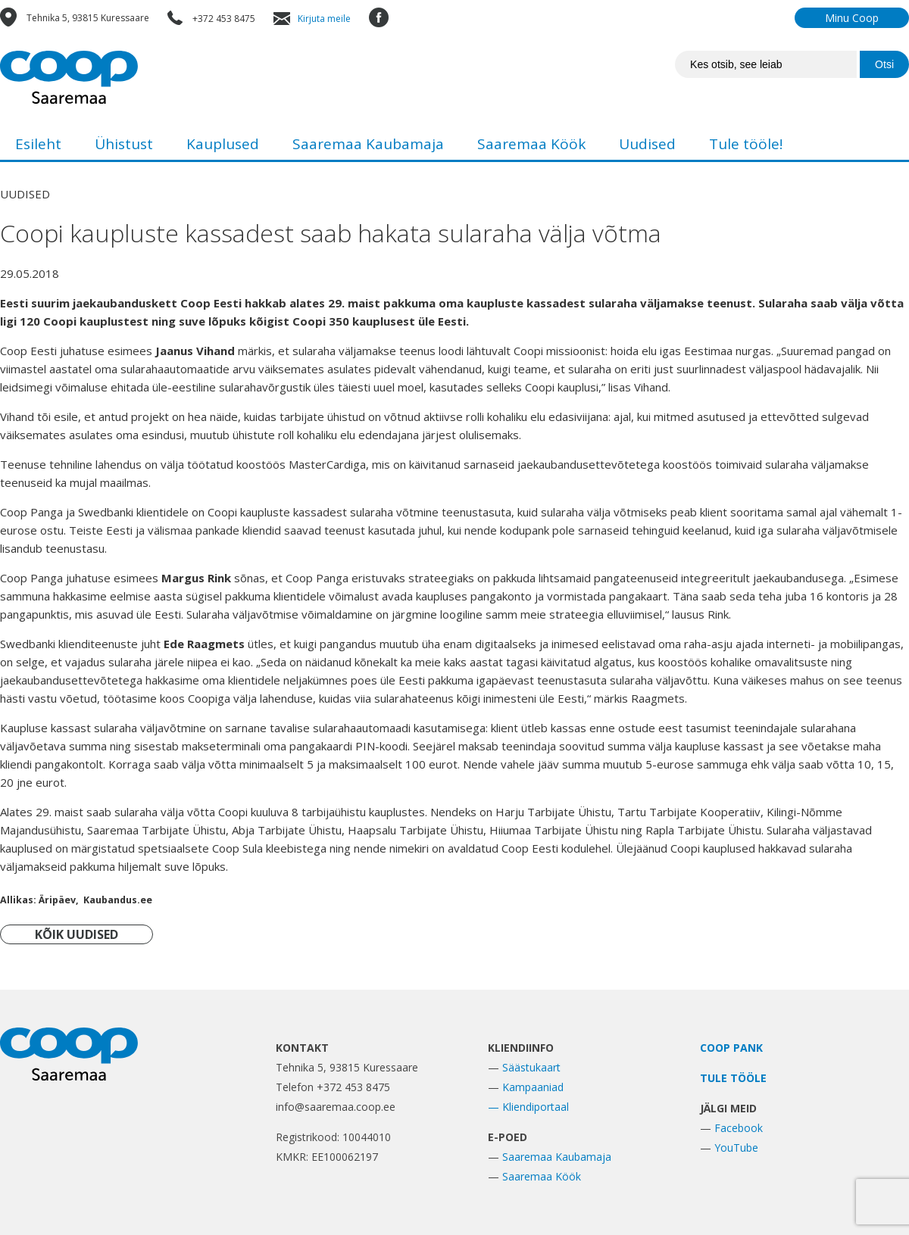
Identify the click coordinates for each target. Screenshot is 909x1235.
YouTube (736, 1147)
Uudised (647, 144)
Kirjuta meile (324, 18)
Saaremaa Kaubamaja (368, 144)
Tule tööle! (745, 144)
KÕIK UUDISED (76, 934)
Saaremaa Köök (531, 144)
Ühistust (124, 144)
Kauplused (222, 144)
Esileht (38, 144)
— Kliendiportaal (528, 1106)
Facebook (738, 1128)
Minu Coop (852, 18)
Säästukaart (531, 1067)
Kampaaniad (533, 1087)
